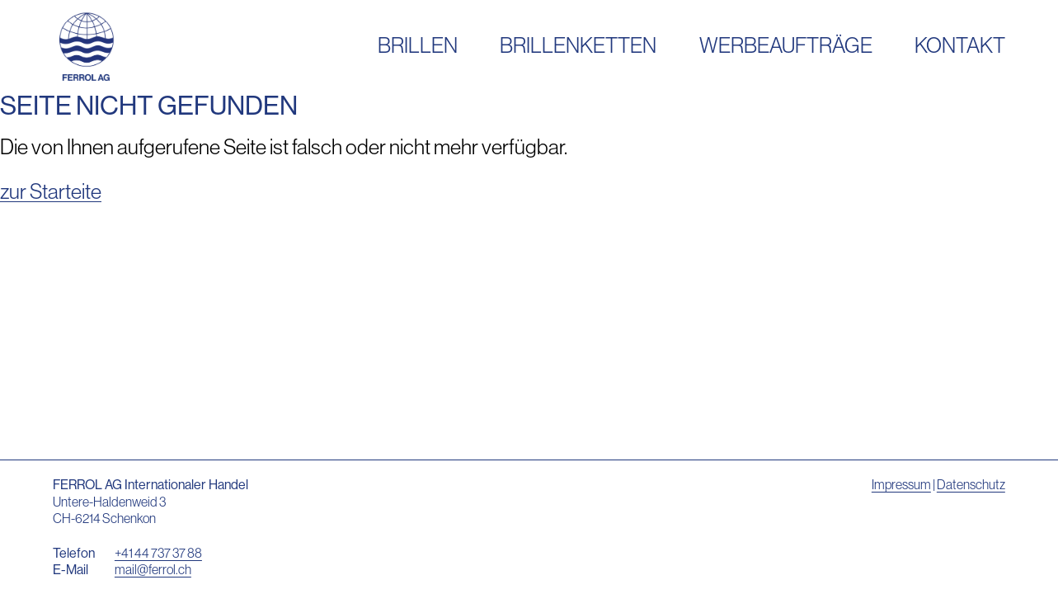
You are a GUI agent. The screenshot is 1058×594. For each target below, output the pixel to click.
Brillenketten (578, 45)
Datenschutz (971, 484)
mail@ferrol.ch (153, 569)
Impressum (901, 484)
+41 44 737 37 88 (158, 552)
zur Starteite (50, 191)
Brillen (418, 45)
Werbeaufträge (785, 45)
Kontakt (960, 45)
